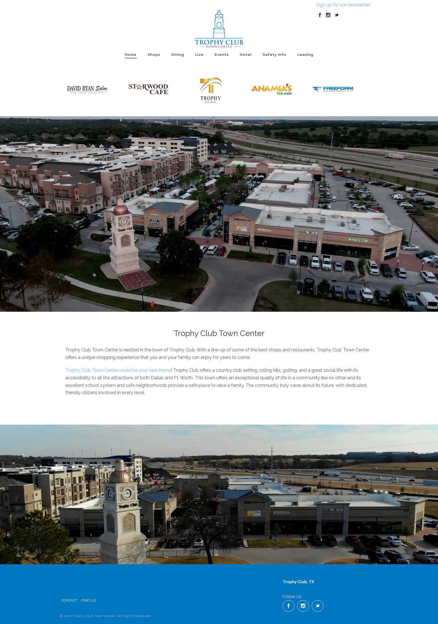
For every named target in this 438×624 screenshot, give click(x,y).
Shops (154, 55)
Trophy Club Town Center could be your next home (118, 370)
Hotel (246, 55)
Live (199, 55)
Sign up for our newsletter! (343, 5)
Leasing (305, 55)
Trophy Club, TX (298, 582)
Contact (69, 600)
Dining (178, 55)
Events (222, 55)
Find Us (88, 600)
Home (131, 55)
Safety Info (274, 55)
